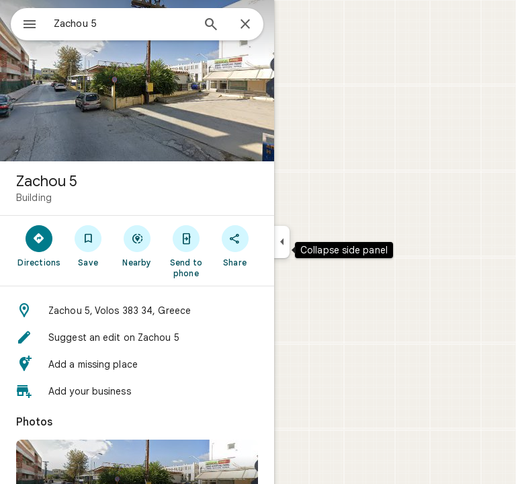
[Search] (211, 25)
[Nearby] (137, 245)
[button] (137, 310)
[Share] (234, 245)
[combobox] (123, 23)
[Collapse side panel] (282, 242)
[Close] (245, 25)
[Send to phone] (185, 251)
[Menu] (29, 25)
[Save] (88, 245)
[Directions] (39, 245)
